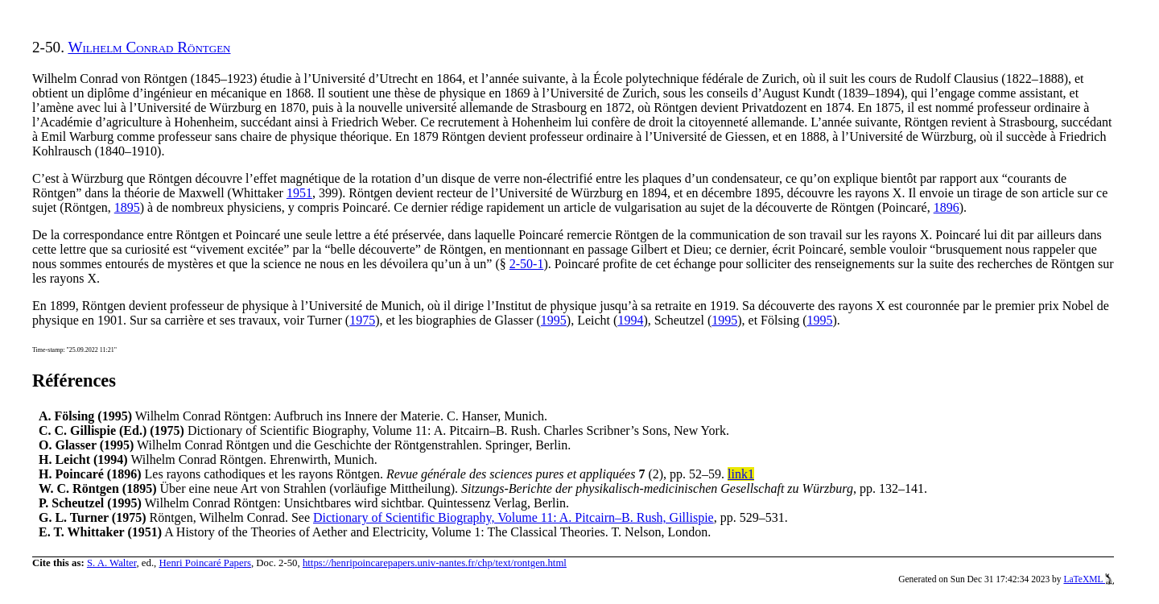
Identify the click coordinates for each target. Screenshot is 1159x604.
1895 (127, 207)
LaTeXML (1088, 579)
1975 (362, 320)
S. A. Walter (112, 563)
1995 (554, 320)
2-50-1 (526, 264)
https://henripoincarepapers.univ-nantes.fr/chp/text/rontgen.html (435, 563)
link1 (741, 474)
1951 (299, 193)
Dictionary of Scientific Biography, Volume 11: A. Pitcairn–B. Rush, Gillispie (513, 517)
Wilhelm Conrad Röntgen (149, 47)
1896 (946, 207)
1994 (630, 320)
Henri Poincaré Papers (204, 563)
